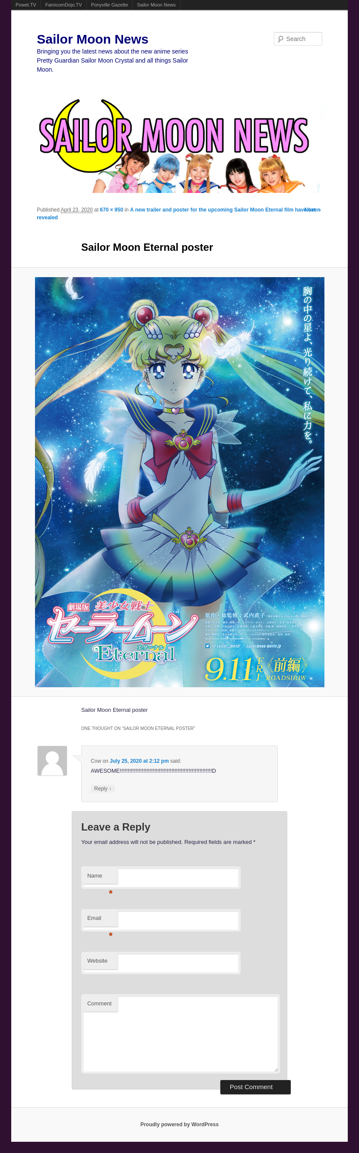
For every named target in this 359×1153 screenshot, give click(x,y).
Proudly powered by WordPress (179, 1124)
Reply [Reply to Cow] (102, 788)
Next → (313, 210)
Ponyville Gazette (109, 4)
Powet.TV (26, 4)
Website (97, 960)
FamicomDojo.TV (63, 4)
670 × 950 (111, 210)
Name (100, 878)
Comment (99, 1003)
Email (100, 920)
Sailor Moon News (156, 4)
